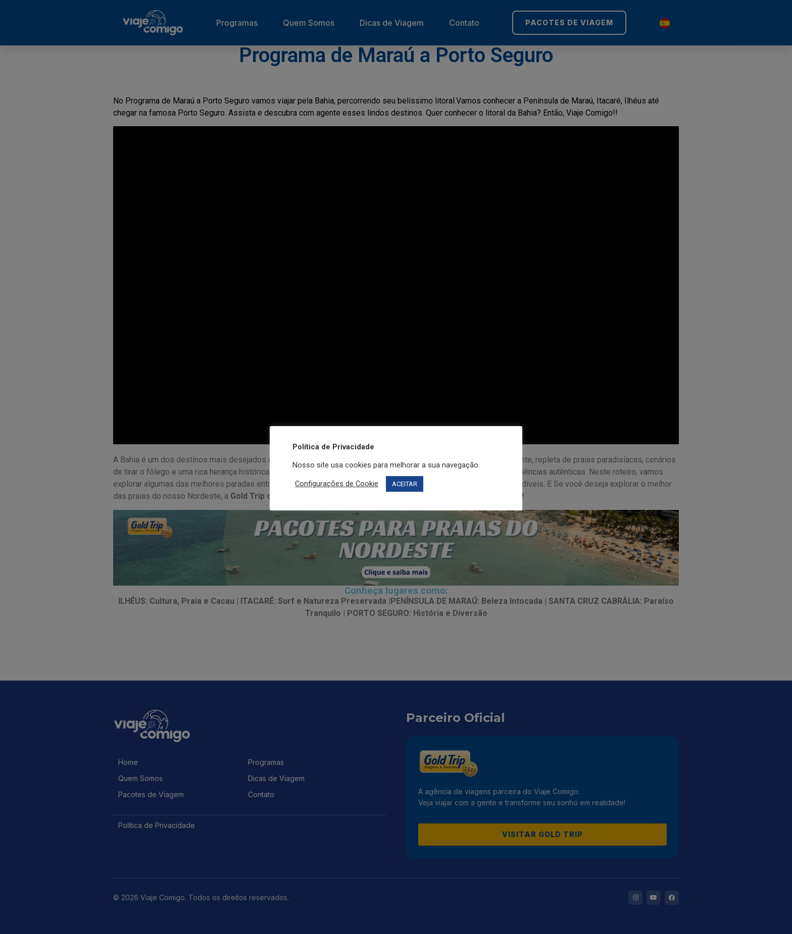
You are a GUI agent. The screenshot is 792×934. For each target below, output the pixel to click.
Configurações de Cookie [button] (336, 483)
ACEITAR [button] (404, 484)
